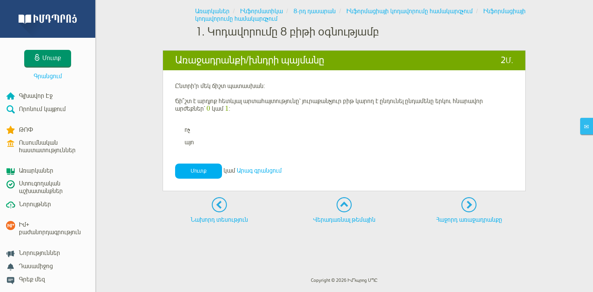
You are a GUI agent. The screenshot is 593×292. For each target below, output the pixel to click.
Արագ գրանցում (259, 171)
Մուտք (198, 171)
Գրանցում (48, 76)
